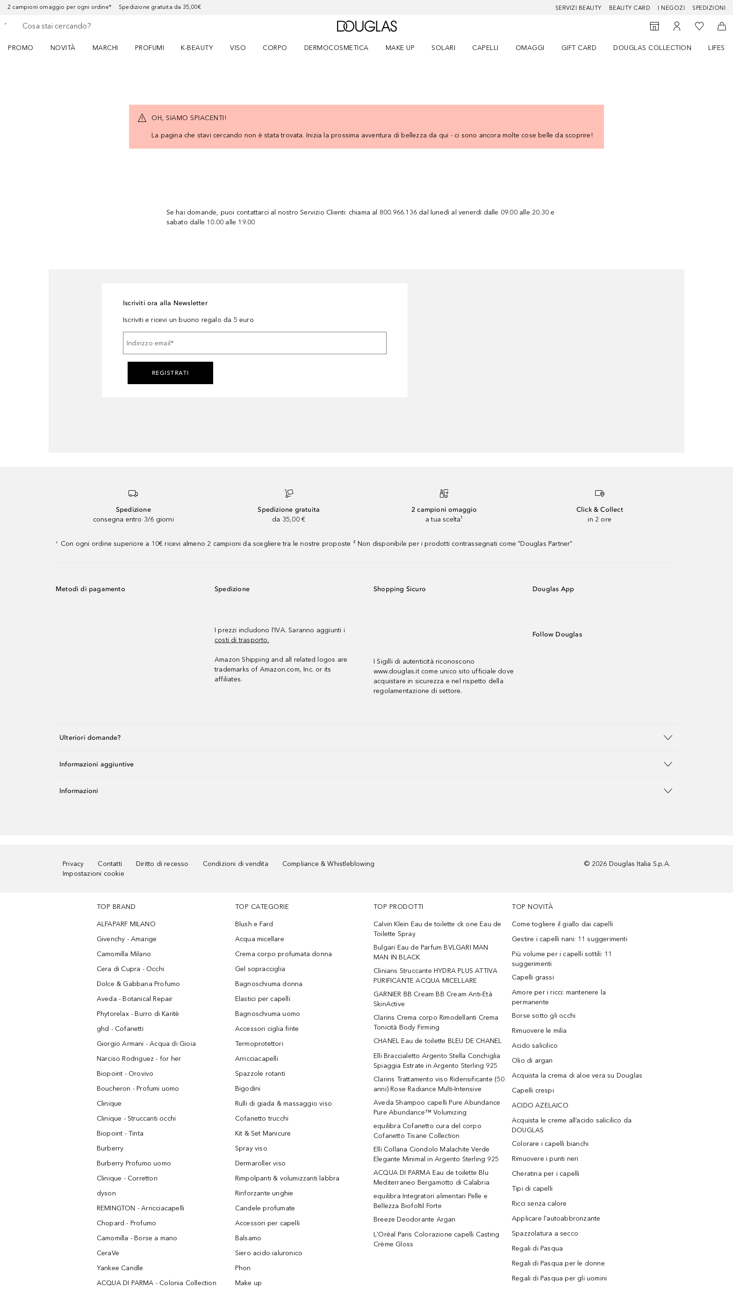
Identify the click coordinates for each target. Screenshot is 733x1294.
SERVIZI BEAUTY (578, 8)
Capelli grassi (533, 977)
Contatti (110, 864)
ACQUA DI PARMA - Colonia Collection (156, 1283)
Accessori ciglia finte (267, 1029)
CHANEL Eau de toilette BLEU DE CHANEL (438, 1041)
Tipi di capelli (532, 1189)
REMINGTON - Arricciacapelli (140, 1208)
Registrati (170, 373)
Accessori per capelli (267, 1223)
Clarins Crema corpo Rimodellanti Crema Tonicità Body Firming (436, 1022)
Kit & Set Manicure (263, 1133)
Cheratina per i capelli (546, 1174)
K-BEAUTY (197, 48)
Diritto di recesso (162, 864)
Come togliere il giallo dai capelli (562, 924)
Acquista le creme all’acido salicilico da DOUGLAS (572, 1125)
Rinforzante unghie (264, 1193)
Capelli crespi (533, 1090)
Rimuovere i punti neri (545, 1159)
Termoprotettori (259, 1044)
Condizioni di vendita (235, 864)
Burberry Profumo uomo (134, 1163)
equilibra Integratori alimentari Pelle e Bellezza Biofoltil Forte (431, 1201)
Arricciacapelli (256, 1059)
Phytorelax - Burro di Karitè (138, 1014)
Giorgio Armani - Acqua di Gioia (146, 1044)
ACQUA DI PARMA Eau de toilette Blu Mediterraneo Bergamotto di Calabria (431, 1178)
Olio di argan (532, 1061)
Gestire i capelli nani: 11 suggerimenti (569, 939)
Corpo (275, 48)
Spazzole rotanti (260, 1074)
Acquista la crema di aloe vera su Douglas (577, 1076)
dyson (106, 1193)
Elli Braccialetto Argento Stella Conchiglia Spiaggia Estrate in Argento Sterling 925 (437, 1061)
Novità (63, 48)
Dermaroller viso (260, 1163)
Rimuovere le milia (539, 1031)
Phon (243, 1268)
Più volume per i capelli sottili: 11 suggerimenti (562, 959)
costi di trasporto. (242, 640)
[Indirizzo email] (255, 343)
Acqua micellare (259, 939)
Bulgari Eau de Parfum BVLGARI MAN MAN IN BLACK (431, 952)
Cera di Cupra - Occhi (130, 969)
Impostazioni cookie (93, 874)
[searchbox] (91, 26)
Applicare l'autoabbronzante (556, 1219)
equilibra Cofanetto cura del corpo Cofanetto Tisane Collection (427, 1131)
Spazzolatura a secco (545, 1233)
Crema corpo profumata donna (283, 954)
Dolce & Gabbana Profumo (138, 984)
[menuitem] (27, 47)
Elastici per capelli (262, 999)
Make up (400, 48)
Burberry (110, 1148)
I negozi (671, 8)
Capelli (485, 48)
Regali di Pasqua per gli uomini (559, 1278)
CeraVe (108, 1253)
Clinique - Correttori (127, 1178)
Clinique (109, 1104)
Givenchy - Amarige (127, 939)
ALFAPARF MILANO (126, 924)
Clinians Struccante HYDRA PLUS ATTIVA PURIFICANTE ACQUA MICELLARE (435, 976)
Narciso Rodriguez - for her (139, 1059)
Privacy (73, 864)
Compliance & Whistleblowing (328, 864)
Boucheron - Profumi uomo (138, 1089)
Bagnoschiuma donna (269, 984)
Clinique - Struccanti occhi (136, 1118)
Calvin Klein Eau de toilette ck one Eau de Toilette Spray (437, 929)
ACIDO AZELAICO (540, 1105)
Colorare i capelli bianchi (550, 1144)
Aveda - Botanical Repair (135, 999)
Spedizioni (709, 8)
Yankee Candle (120, 1268)
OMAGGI (530, 48)
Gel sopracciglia (260, 969)
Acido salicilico (535, 1046)
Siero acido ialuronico (268, 1253)
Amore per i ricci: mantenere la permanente (559, 997)
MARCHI (105, 48)
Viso (238, 48)
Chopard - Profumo (126, 1223)
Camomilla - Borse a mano (137, 1238)
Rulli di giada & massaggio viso (283, 1104)
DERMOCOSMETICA (336, 48)
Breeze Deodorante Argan (415, 1219)
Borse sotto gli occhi (543, 1016)
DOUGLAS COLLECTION (652, 48)
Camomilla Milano (124, 954)
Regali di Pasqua (537, 1248)
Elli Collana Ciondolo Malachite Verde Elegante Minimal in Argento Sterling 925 (436, 1154)
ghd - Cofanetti (120, 1029)
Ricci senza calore (539, 1204)
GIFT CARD (579, 48)
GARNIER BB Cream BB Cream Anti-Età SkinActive (433, 999)
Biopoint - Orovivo (125, 1074)
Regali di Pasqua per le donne (558, 1263)
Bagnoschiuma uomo (267, 1014)
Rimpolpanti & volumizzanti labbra (287, 1178)
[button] (366, 737)
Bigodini (248, 1089)
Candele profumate (265, 1208)
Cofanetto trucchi (261, 1118)
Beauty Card (630, 8)
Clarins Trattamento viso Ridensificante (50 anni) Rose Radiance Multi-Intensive (439, 1084)
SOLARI (443, 48)
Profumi (150, 48)
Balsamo (248, 1238)
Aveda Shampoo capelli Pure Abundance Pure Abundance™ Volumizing (437, 1107)
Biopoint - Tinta (120, 1133)
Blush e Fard (254, 924)
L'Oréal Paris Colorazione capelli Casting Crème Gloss (436, 1239)
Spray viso (251, 1148)
